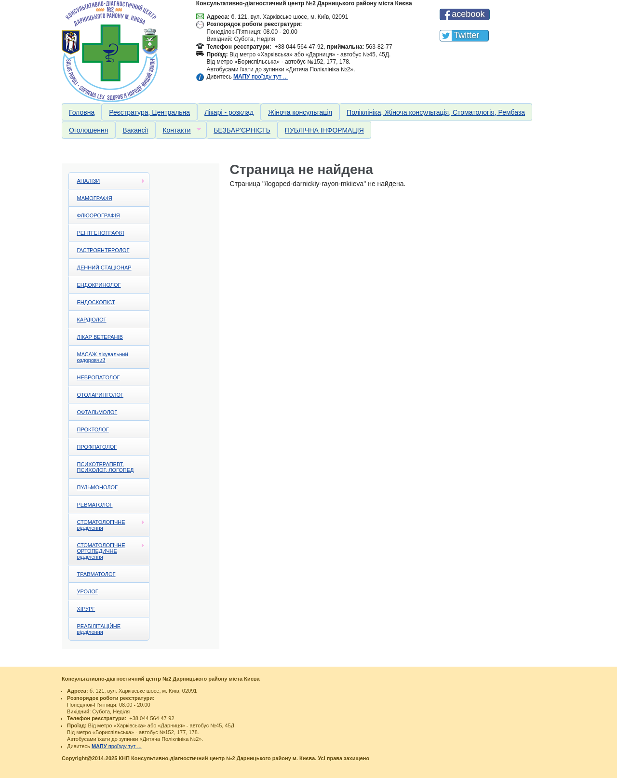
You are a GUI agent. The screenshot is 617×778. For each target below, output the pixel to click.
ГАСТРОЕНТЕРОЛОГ (103, 250)
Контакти (178, 130)
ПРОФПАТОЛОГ (97, 447)
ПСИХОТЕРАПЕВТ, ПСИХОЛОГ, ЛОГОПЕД (105, 467)
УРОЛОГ (87, 591)
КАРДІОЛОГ (92, 319)
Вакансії (135, 130)
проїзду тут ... (260, 76)
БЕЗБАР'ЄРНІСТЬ (242, 130)
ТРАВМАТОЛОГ (96, 574)
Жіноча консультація (300, 112)
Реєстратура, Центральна (149, 112)
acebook (468, 14)
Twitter (466, 35)
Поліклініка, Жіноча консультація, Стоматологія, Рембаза (436, 112)
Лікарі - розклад (229, 112)
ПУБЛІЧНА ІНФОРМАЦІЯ (324, 130)
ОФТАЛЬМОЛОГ (97, 412)
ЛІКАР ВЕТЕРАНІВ (100, 337)
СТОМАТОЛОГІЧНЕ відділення (107, 525)
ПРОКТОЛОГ (93, 429)
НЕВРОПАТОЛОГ (98, 377)
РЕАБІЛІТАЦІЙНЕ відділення (99, 629)
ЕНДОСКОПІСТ (96, 302)
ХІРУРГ (86, 609)
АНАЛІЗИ (107, 181)
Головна (81, 112)
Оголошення (88, 130)
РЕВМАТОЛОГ (95, 505)
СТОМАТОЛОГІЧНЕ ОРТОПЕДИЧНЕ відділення (107, 551)
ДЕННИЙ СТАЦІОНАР (104, 267)
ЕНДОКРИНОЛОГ (99, 285)
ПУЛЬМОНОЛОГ (97, 487)
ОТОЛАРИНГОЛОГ (100, 395)
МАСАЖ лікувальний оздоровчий (102, 357)
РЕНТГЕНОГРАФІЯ (100, 233)
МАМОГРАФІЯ (94, 198)
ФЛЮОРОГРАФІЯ (98, 215)
